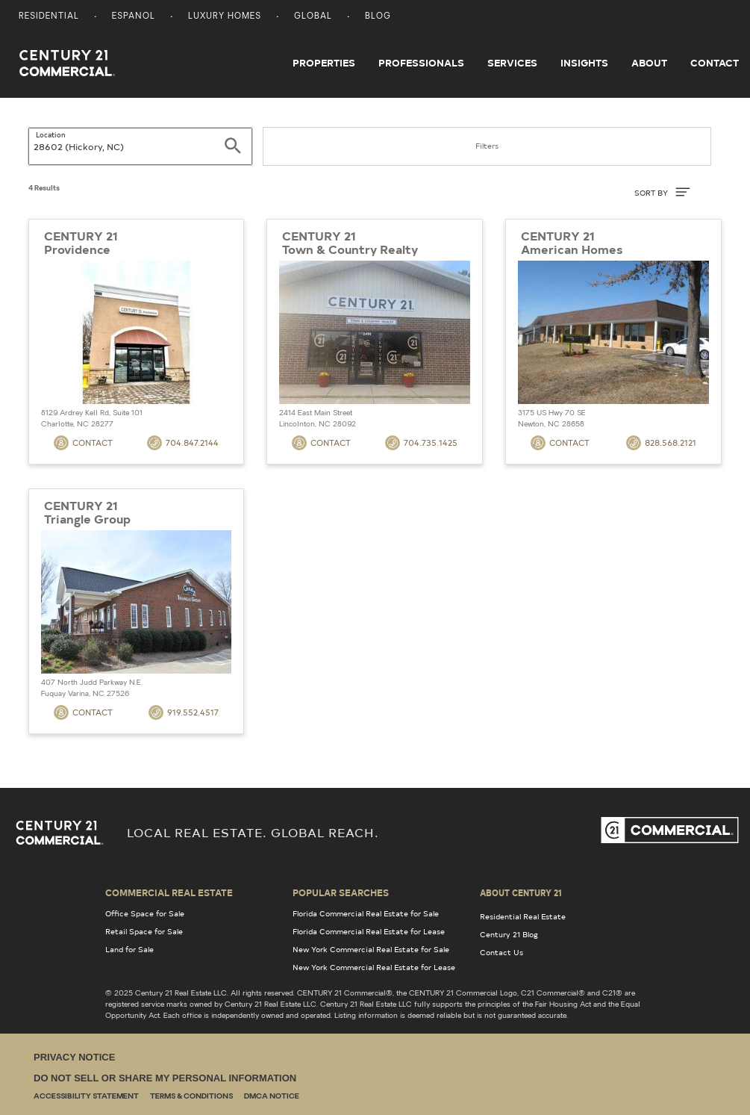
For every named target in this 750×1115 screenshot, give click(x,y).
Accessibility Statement (86, 1097)
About (649, 63)
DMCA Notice (271, 1097)
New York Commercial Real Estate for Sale (371, 949)
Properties (324, 63)
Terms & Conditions (191, 1097)
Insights (584, 63)
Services (512, 63)
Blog (378, 17)
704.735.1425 (421, 442)
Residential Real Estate (523, 916)
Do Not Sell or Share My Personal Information (165, 1078)
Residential (49, 17)
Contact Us (501, 952)
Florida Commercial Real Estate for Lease (369, 931)
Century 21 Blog (509, 934)
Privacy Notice (74, 1057)
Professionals (421, 63)
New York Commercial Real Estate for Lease (374, 967)
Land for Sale (129, 949)
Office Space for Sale (144, 913)
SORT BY (662, 191)
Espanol (133, 17)
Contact (714, 63)
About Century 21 (521, 892)
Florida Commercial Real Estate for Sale (366, 913)
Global (313, 17)
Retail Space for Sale (144, 931)
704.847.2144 (183, 442)
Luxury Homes (224, 17)
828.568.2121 (661, 442)
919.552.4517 (184, 712)
